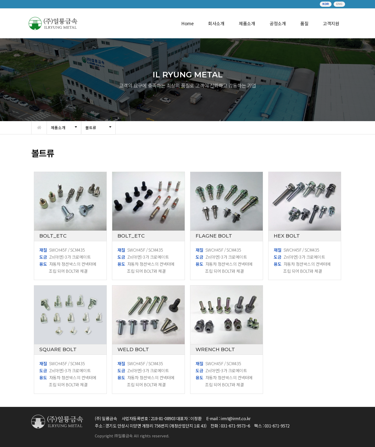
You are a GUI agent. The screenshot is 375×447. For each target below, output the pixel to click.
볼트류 (90, 127)
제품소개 (58, 127)
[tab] (64, 127)
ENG (339, 3)
